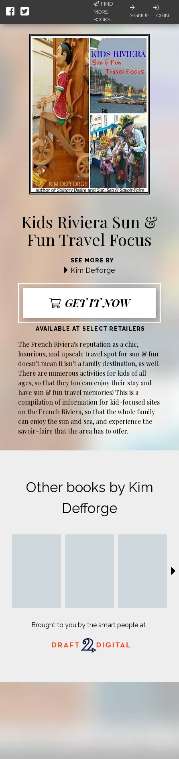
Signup (139, 11)
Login (161, 11)
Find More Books (103, 12)
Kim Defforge (93, 270)
